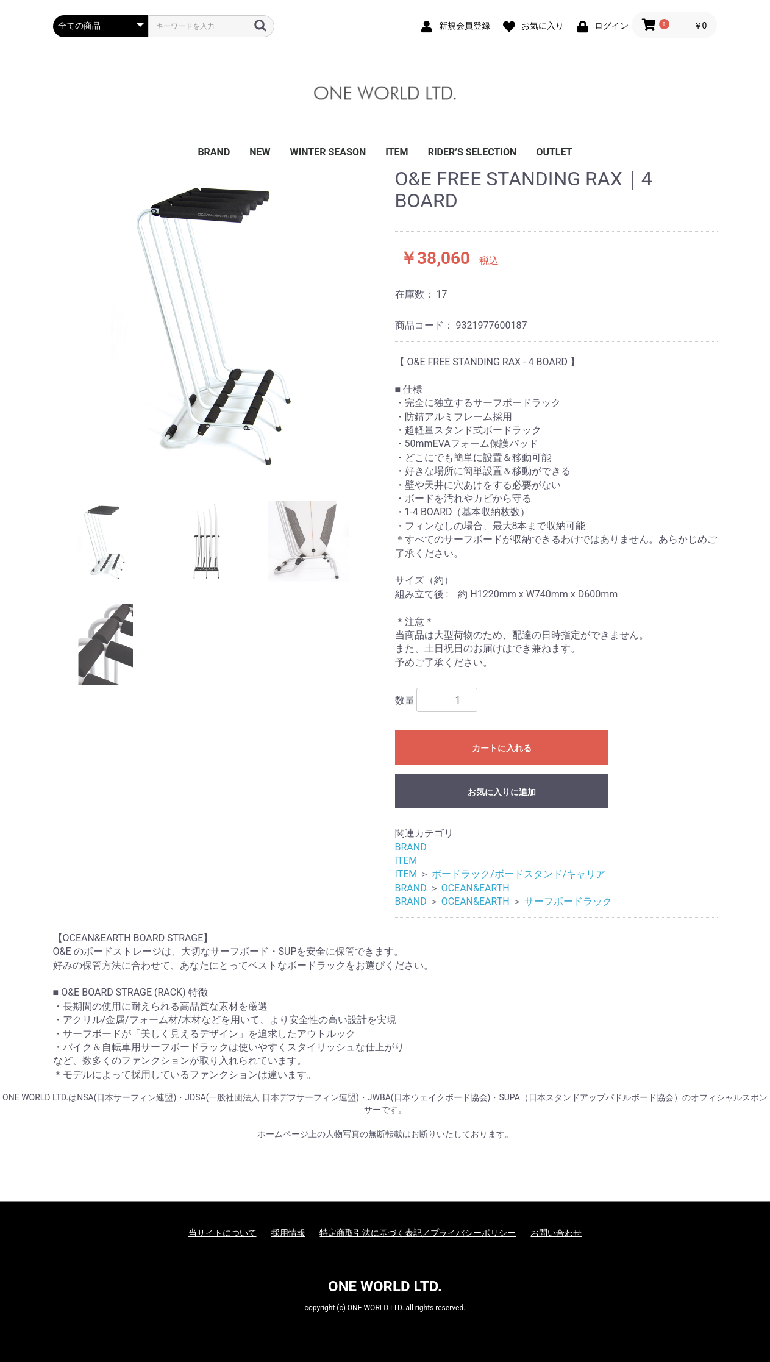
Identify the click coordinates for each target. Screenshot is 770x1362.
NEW (259, 152)
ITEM (396, 152)
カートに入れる (502, 748)
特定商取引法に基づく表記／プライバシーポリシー (417, 1233)
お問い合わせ (556, 1233)
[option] (219, 325)
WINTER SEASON (328, 152)
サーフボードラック (568, 901)
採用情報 (288, 1233)
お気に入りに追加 (502, 792)
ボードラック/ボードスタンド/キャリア (518, 874)
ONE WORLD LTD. (385, 1286)
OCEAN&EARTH (475, 888)
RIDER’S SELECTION (472, 152)
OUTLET (554, 152)
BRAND (214, 152)
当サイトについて (222, 1233)
